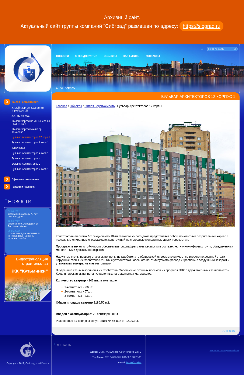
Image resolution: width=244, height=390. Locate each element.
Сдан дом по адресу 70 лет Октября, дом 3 (23, 215)
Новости (62, 56)
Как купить (131, 56)
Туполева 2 (18, 147)
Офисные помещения (25, 179)
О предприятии (86, 56)
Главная (61, 106)
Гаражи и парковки (23, 186)
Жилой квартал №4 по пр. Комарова (27, 131)
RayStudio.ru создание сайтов (224, 350)
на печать (230, 331)
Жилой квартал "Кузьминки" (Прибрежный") (28, 109)
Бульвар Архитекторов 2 (26, 163)
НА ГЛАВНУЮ (68, 87)
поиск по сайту (216, 49)
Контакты (153, 56)
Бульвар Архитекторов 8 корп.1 (30, 142)
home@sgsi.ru (133, 362)
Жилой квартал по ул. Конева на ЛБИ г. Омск (31, 123)
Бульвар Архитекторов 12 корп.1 (31, 137)
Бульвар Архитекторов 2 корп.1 (30, 169)
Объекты (110, 56)
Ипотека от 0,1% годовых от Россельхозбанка (23, 225)
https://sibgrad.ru (201, 26)
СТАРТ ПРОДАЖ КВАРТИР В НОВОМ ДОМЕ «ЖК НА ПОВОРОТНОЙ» (24, 236)
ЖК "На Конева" (21, 115)
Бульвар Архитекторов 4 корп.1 (30, 153)
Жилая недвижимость (25, 101)
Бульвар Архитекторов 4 (26, 158)
